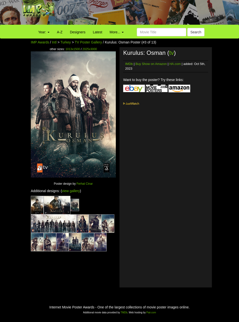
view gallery (71, 191)
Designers (77, 32)
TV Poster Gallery (88, 42)
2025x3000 (90, 49)
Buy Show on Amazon (151, 64)
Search (195, 32)
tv (171, 52)
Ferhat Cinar (84, 183)
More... (117, 32)
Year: (44, 32)
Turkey (65, 42)
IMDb (129, 64)
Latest (97, 32)
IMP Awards (40, 42)
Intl (54, 42)
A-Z (60, 32)
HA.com (175, 64)
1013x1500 (73, 49)
